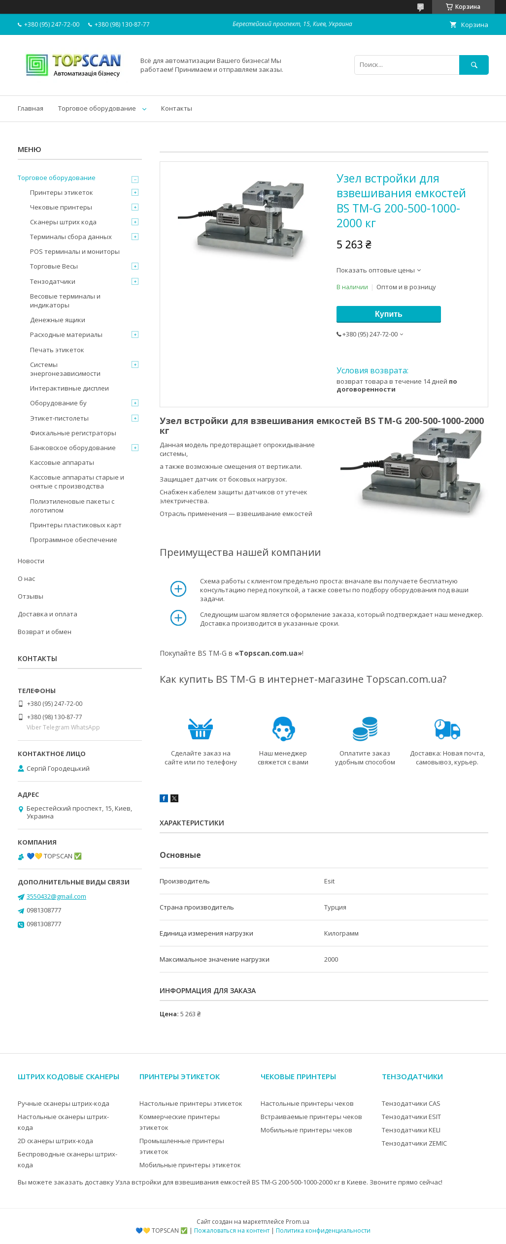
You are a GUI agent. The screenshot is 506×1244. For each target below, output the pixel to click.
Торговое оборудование (97, 108)
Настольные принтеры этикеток (190, 1103)
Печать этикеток (57, 349)
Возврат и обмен (44, 631)
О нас (26, 578)
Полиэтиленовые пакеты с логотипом (72, 506)
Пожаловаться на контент (232, 1230)
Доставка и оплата (47, 613)
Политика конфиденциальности (323, 1230)
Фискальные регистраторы (73, 432)
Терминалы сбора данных (71, 236)
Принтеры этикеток (61, 192)
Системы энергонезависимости (65, 369)
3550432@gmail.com (56, 896)
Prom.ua (297, 1221)
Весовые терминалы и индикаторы (65, 300)
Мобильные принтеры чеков (306, 1129)
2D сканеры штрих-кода (55, 1140)
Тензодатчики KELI (411, 1129)
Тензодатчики (52, 281)
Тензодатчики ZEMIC (414, 1143)
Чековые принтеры (61, 207)
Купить (389, 314)
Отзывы (30, 596)
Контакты (176, 108)
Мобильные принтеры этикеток (190, 1164)
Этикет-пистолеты (59, 418)
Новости (31, 560)
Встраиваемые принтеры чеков (311, 1116)
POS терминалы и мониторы (75, 251)
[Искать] (474, 64)
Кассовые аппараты (62, 462)
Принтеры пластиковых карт (76, 524)
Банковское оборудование (73, 447)
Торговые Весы (54, 266)
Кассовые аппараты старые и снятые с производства (77, 481)
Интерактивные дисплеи (69, 388)
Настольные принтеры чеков (307, 1103)
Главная (30, 108)
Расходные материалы (66, 334)
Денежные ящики (57, 319)
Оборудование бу (58, 402)
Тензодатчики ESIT (411, 1116)
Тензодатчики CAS (411, 1103)
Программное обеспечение (73, 539)
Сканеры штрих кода (63, 221)
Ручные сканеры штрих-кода (63, 1103)
